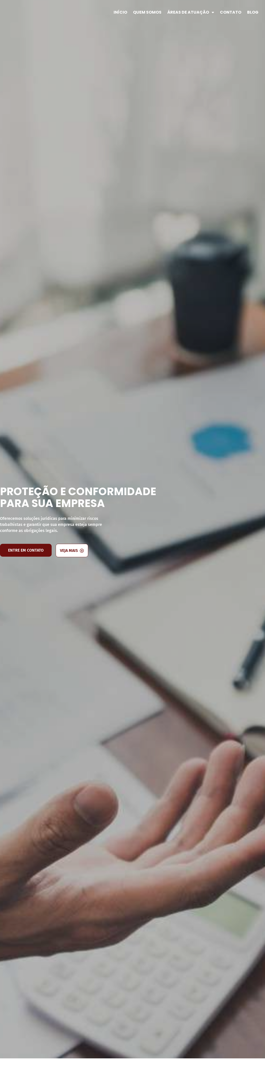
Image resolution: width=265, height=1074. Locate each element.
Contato (230, 12)
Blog (252, 12)
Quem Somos (147, 12)
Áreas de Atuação (190, 12)
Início (120, 12)
